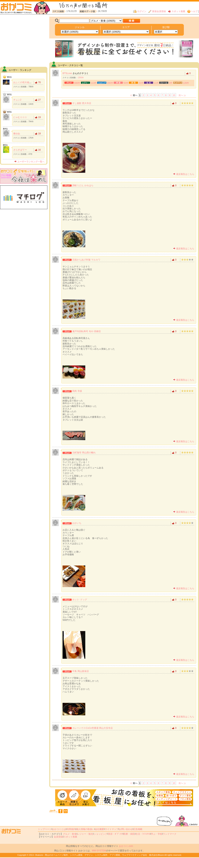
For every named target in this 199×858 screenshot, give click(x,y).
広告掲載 (137, 829)
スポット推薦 (176, 11)
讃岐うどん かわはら (82, 185)
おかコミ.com (126, 846)
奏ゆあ (16, 133)
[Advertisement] (23, 40)
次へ (181, 95)
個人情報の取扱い (85, 829)
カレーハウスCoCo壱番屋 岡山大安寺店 (92, 728)
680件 (77, 83)
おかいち (76, 523)
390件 (110, 83)
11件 (156, 83)
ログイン (140, 11)
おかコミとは (59, 829)
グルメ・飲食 (70, 834)
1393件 (81, 78)
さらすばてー (20, 150)
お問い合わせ (126, 829)
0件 (171, 83)
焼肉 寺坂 (77, 391)
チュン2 (17, 100)
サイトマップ (111, 829)
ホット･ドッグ (79, 599)
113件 (94, 83)
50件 (126, 83)
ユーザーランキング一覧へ (29, 161)
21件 (141, 83)
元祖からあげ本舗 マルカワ (86, 259)
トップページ (45, 829)
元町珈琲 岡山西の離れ (84, 452)
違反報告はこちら (183, 174)
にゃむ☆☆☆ (20, 117)
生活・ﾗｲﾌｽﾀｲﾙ (143, 834)
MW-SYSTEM (99, 850)
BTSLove (67, 73)
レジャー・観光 (85, 834)
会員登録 (58, 836)
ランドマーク (169, 834)
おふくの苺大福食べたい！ (27, 82)
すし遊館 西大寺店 (81, 103)
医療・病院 (129, 834)
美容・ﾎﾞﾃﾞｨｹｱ (115, 834)
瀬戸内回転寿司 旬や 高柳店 (86, 331)
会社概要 (99, 829)
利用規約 (71, 829)
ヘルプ (192, 11)
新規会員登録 (157, 11)
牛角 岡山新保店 (80, 671)
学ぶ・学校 (156, 834)
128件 (186, 83)
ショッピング (100, 834)
